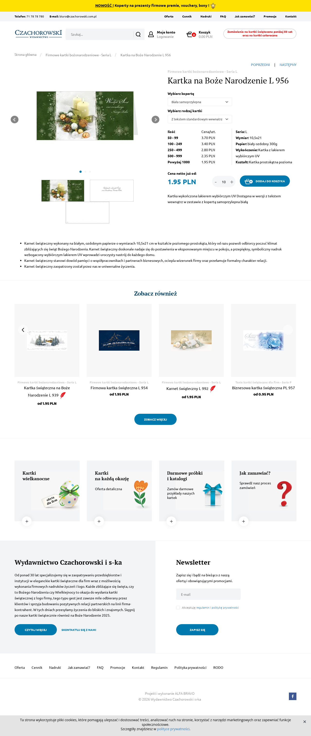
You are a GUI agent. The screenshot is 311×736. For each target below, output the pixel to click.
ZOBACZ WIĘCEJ (155, 419)
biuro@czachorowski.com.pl (78, 16)
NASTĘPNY (288, 64)
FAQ (223, 16)
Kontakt (290, 16)
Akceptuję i (210, 607)
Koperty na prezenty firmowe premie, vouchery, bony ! (155, 6)
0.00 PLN (201, 34)
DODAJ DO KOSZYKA (265, 181)
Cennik (187, 16)
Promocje (270, 16)
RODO (218, 667)
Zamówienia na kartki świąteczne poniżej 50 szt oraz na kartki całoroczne (259, 33)
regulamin (202, 607)
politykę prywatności (225, 607)
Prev (14, 120)
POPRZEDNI (260, 64)
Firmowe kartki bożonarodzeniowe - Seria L (78, 55)
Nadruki (205, 16)
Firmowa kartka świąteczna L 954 (119, 387)
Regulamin (159, 667)
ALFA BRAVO (185, 693)
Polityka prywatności (190, 667)
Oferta (168, 16)
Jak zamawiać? (245, 16)
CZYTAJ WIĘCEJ (36, 630)
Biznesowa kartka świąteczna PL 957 (263, 387)
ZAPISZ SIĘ (197, 630)
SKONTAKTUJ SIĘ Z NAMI (78, 630)
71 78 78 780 (35, 16)
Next (155, 120)
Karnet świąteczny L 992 (191, 388)
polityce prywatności (173, 729)
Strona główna (25, 54)
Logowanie (166, 34)
